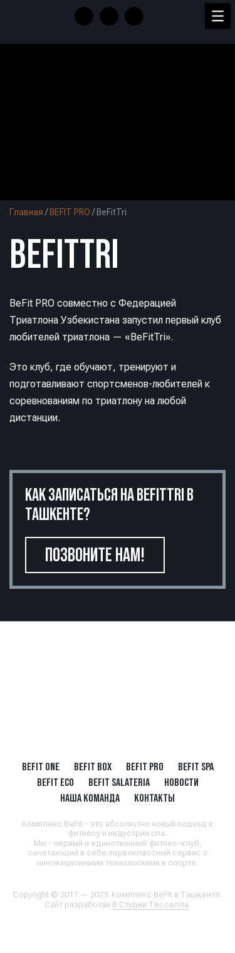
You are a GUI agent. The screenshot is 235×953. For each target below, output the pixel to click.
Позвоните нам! (95, 554)
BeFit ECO (55, 782)
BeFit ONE (41, 766)
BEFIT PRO (70, 212)
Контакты (154, 798)
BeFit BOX (93, 766)
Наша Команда (90, 798)
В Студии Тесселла (150, 904)
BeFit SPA (196, 766)
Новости (181, 782)
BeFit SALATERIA (119, 782)
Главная (26, 212)
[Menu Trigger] (218, 16)
